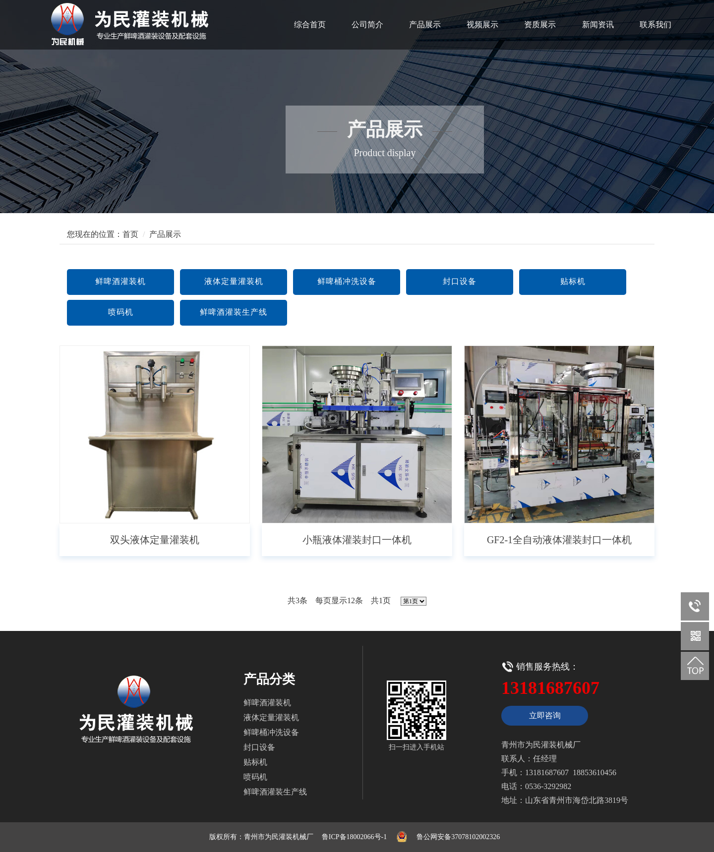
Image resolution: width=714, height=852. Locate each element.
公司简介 (367, 24)
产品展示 (425, 24)
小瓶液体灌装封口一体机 (357, 539)
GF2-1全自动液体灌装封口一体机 (559, 539)
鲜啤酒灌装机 (120, 281)
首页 (130, 234)
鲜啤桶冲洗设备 (346, 281)
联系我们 (655, 24)
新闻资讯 (598, 24)
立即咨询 (545, 715)
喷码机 (120, 312)
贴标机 (573, 281)
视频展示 (482, 24)
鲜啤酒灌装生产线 (233, 312)
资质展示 (540, 24)
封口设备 (459, 281)
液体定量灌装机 (233, 281)
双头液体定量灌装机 (154, 539)
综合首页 (310, 24)
